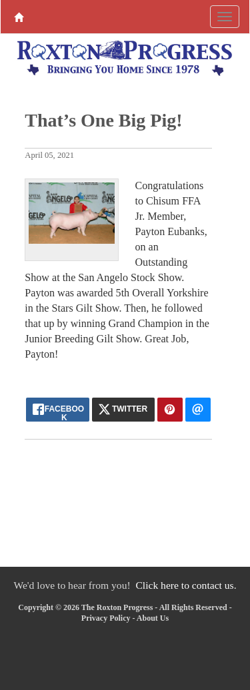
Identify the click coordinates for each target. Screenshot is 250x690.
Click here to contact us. (185, 585)
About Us (153, 618)
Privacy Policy (106, 618)
